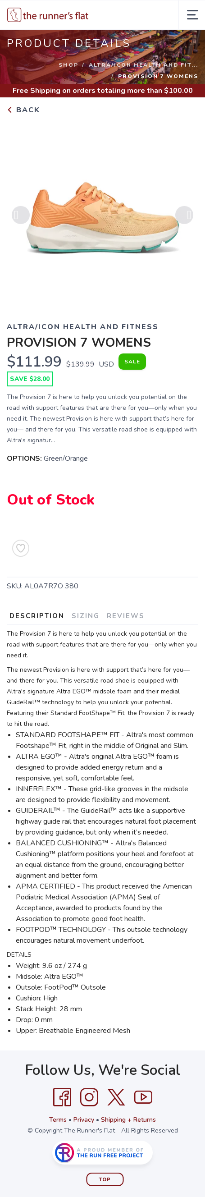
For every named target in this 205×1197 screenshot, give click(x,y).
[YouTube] (143, 1097)
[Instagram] (89, 1097)
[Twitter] (116, 1097)
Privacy (83, 1119)
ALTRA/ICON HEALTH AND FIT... (143, 65)
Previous (21, 218)
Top (105, 1179)
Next (184, 218)
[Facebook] (62, 1097)
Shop (68, 65)
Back (23, 110)
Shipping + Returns (128, 1119)
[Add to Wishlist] (20, 548)
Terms (58, 1119)
